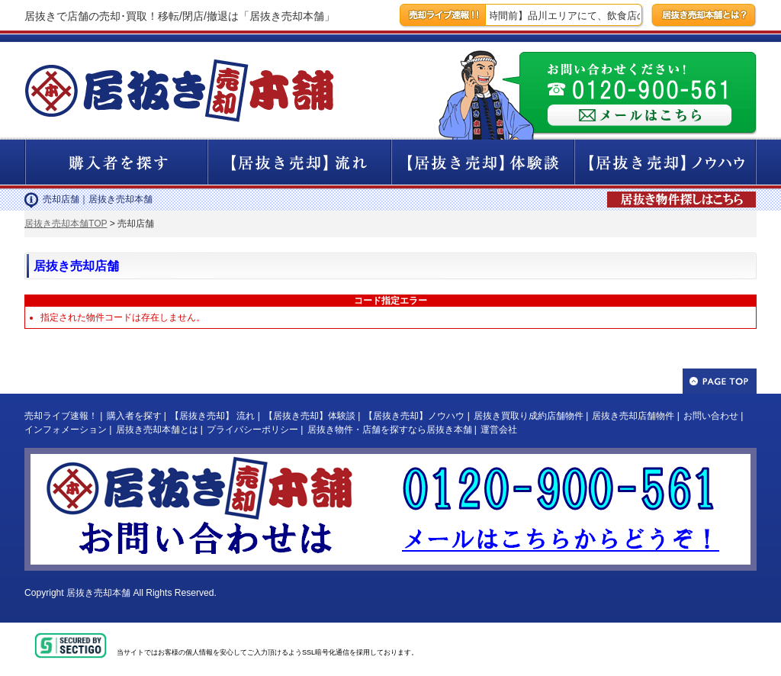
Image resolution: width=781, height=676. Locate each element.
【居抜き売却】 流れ (212, 415)
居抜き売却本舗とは (157, 429)
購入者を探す (134, 415)
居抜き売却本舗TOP (65, 223)
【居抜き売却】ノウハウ (414, 415)
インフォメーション (65, 429)
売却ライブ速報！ (61, 415)
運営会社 (498, 429)
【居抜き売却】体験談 (309, 415)
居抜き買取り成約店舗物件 (528, 415)
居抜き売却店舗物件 (633, 415)
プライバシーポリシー (252, 429)
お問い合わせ (710, 415)
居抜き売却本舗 (98, 592)
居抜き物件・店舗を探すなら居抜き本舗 (389, 429)
